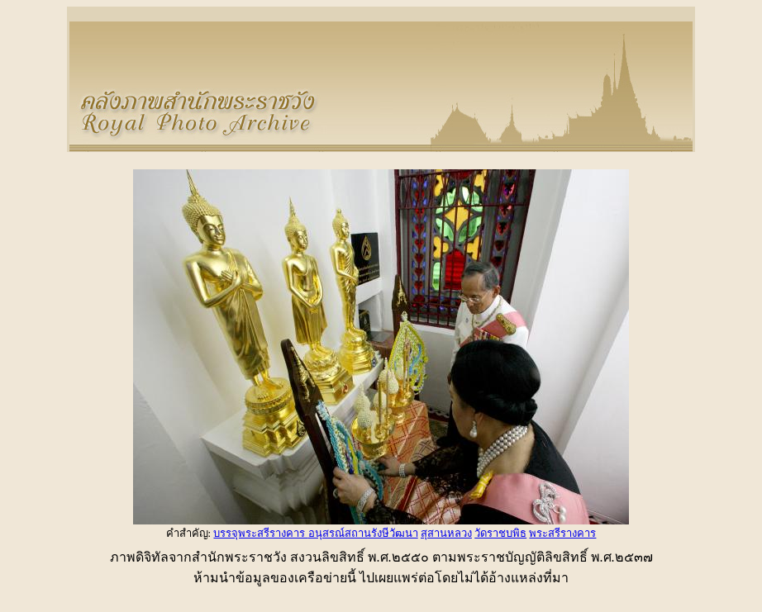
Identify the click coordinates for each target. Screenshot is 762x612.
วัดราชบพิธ (500, 533)
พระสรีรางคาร (562, 533)
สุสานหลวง (446, 533)
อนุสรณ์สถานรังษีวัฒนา (363, 533)
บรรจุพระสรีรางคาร (260, 533)
